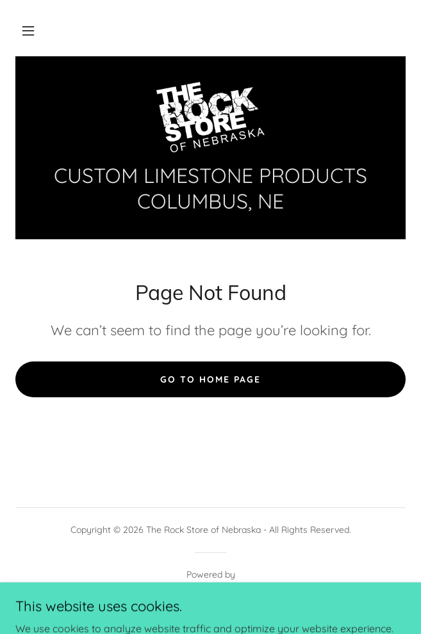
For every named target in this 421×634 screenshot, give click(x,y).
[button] (28, 31)
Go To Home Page (210, 379)
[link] (210, 117)
